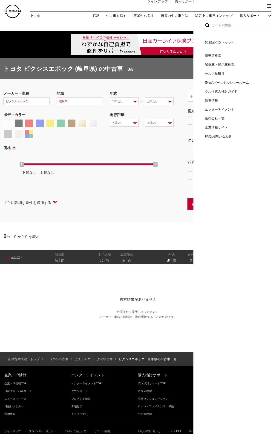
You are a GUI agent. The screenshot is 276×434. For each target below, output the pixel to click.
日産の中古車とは (174, 15)
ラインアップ (153, 6)
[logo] (13, 11)
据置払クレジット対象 (212, 177)
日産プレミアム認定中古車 (213, 119)
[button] (269, 6)
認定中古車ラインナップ (214, 15)
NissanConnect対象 (209, 185)
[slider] (22, 164)
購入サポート (180, 6)
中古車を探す (116, 15)
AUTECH (237, 148)
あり (266, 260)
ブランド (253, 6)
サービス (232, 6)
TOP (96, 15)
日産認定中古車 (203, 126)
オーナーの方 (208, 6)
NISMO (261, 148)
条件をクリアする (258, 204)
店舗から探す (144, 15)
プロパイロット (246, 169)
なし (257, 260)
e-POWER (199, 169)
